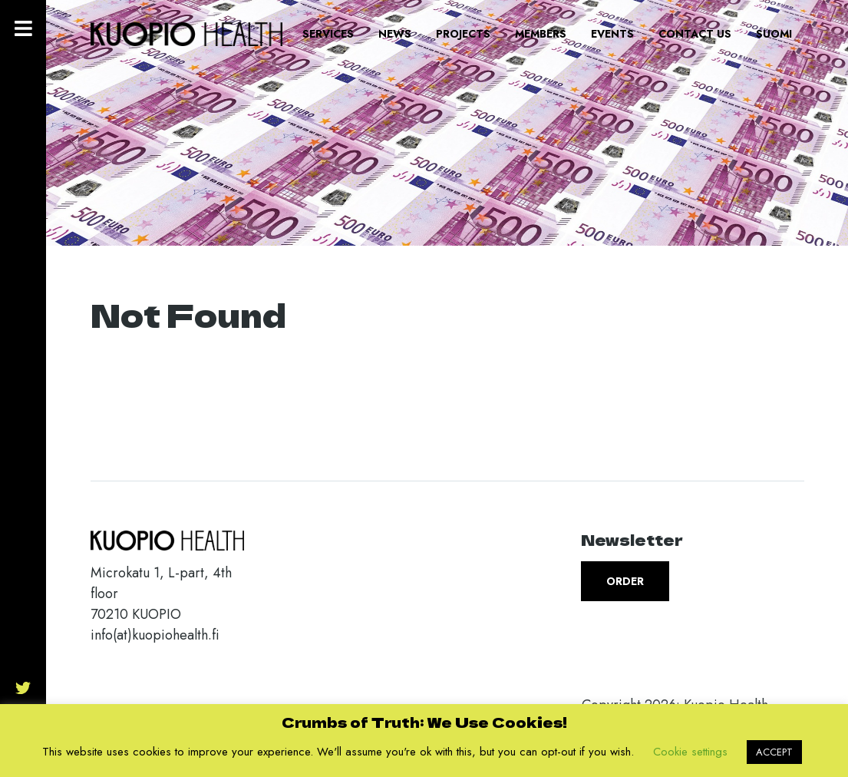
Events (612, 33)
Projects (463, 33)
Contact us (694, 33)
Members (540, 33)
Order (625, 581)
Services (328, 33)
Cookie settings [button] (690, 751)
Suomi (774, 33)
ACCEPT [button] (774, 752)
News (394, 33)
